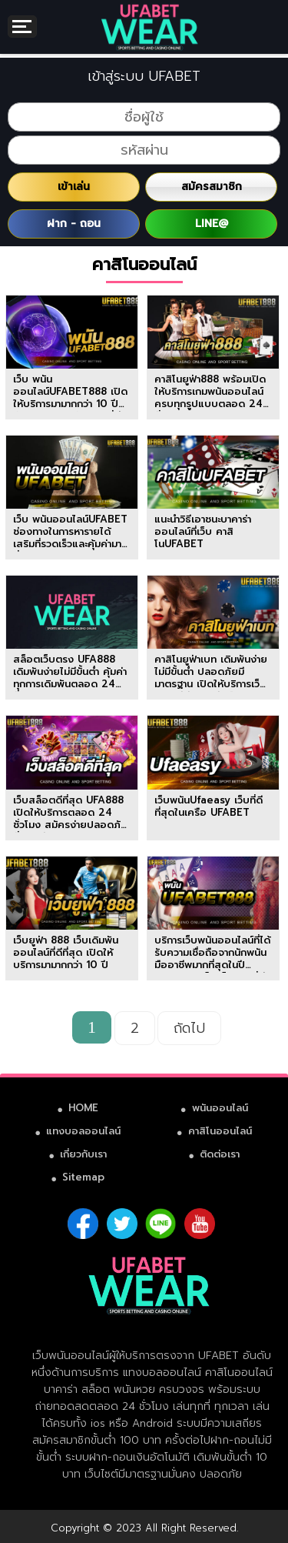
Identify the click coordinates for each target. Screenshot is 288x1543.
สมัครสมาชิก (211, 187)
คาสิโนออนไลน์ (220, 1131)
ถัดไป (189, 1028)
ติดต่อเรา (220, 1154)
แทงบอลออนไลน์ (83, 1131)
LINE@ (211, 223)
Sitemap (83, 1177)
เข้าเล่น (74, 187)
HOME (83, 1107)
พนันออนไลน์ (220, 1107)
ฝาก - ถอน (74, 223)
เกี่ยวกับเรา (83, 1154)
